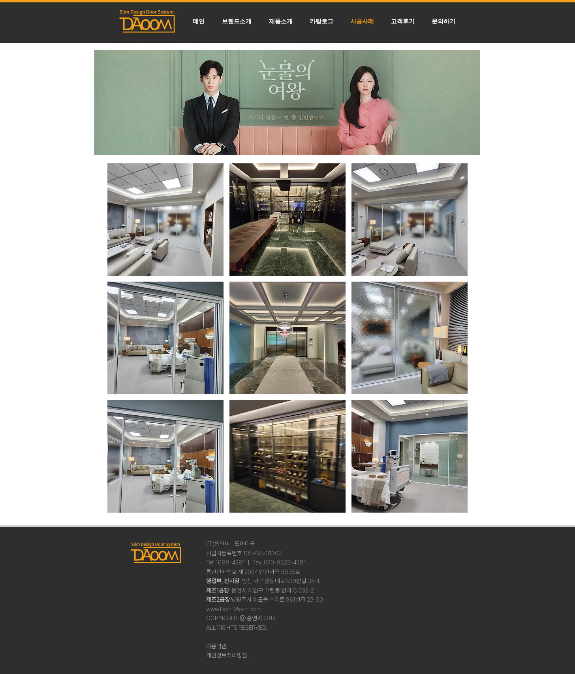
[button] (280, 21)
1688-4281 (230, 562)
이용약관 (216, 646)
